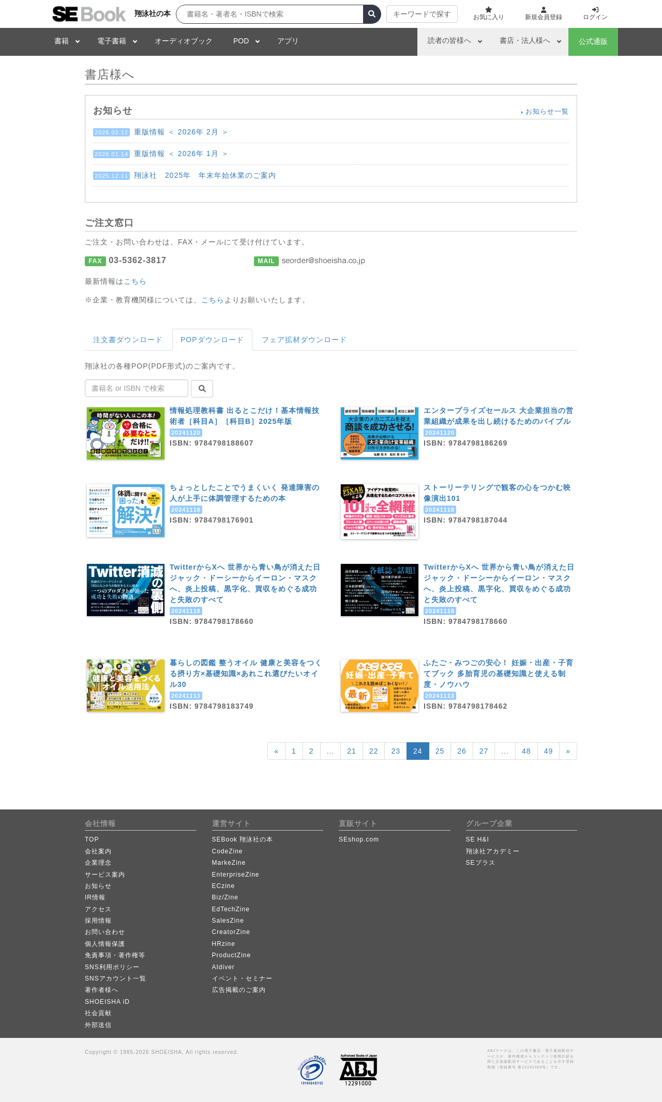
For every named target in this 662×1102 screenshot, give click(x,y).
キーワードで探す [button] (422, 14)
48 (526, 751)
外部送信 (98, 1025)
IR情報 (95, 897)
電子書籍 (111, 41)
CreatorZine (231, 932)
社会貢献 (98, 1013)
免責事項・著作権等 (115, 955)
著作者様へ (101, 989)
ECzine (223, 886)
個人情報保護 (105, 943)
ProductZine (231, 955)
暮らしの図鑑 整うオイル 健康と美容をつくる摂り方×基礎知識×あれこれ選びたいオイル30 (246, 673)
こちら (135, 281)
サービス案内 (105, 874)
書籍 (61, 41)
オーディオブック (184, 41)
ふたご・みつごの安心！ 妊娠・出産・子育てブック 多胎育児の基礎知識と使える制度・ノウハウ (499, 673)
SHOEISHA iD (107, 1001)
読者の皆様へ (449, 40)
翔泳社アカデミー (493, 851)
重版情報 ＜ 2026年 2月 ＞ (161, 132)
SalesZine (228, 920)
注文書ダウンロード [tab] (128, 339)
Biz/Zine (225, 897)
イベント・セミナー (242, 978)
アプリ (288, 41)
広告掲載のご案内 (239, 989)
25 (440, 751)
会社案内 (98, 851)
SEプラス (480, 862)
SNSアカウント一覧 (115, 978)
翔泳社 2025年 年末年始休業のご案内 (184, 175)
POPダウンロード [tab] (212, 339)
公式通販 (593, 41)
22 (374, 751)
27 (484, 751)
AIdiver (223, 967)
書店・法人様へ (525, 40)
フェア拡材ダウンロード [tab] (304, 339)
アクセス (98, 909)
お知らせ (98, 886)
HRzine (223, 943)
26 (462, 751)
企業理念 (98, 862)
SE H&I (477, 839)
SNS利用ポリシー (112, 967)
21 (351, 751)
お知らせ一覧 (547, 111)
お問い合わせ (105, 932)
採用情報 (98, 920)
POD (241, 41)
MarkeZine (229, 862)
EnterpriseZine (236, 874)
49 (548, 751)
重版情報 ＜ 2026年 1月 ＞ (161, 153)
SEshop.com (359, 839)
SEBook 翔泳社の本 (243, 839)
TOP (92, 839)
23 (395, 751)
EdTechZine (231, 909)
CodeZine (227, 851)
